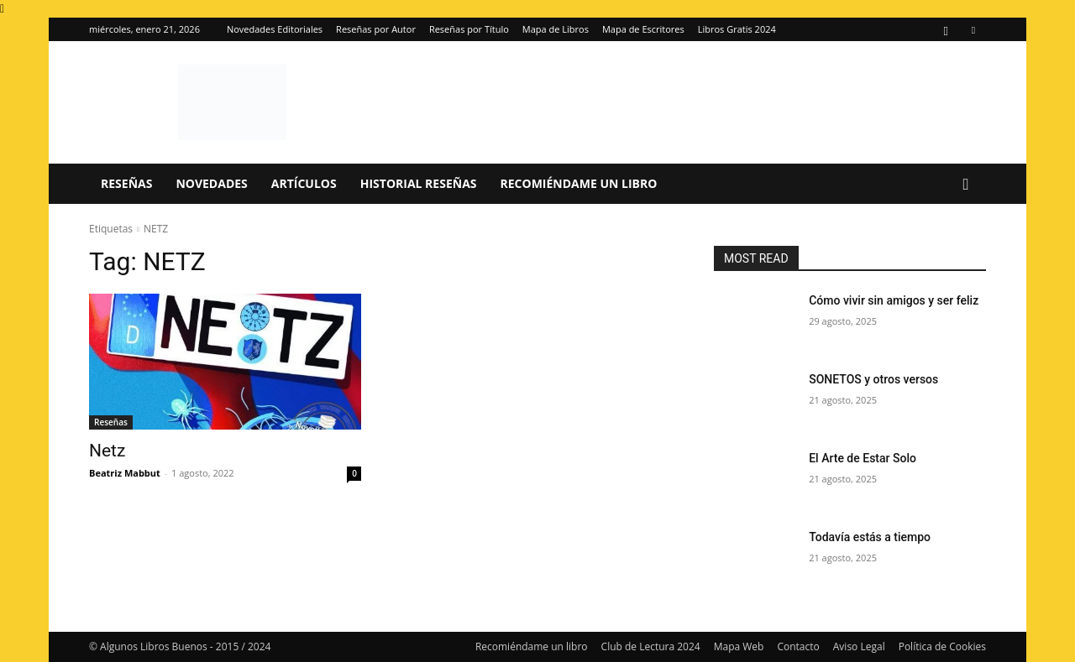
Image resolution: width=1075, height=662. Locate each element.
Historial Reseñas (418, 183)
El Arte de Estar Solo (862, 458)
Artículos (304, 183)
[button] (966, 185)
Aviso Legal (859, 646)
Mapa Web (739, 646)
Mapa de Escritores (643, 29)
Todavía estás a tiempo (870, 537)
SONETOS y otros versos (873, 379)
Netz (107, 450)
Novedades (211, 183)
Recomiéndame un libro (579, 183)
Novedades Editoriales (274, 29)
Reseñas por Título (469, 29)
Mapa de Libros (555, 29)
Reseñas (126, 183)
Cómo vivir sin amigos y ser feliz (893, 300)
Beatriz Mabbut (124, 473)
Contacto (798, 646)
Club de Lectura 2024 (650, 646)
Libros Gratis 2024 (737, 29)
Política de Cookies (942, 646)
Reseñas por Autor (376, 29)
